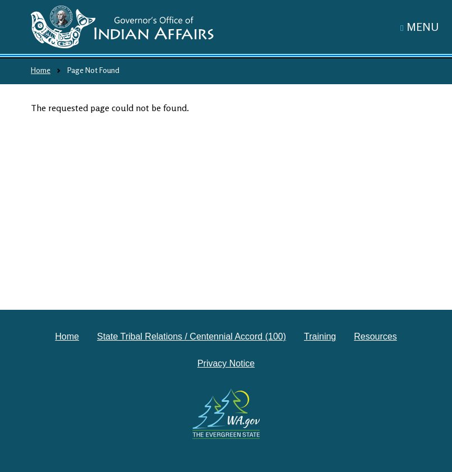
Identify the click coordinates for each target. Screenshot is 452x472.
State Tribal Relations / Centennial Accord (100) (191, 336)
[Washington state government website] (226, 413)
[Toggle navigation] (419, 27)
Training (320, 336)
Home (40, 70)
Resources (375, 336)
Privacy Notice (226, 363)
